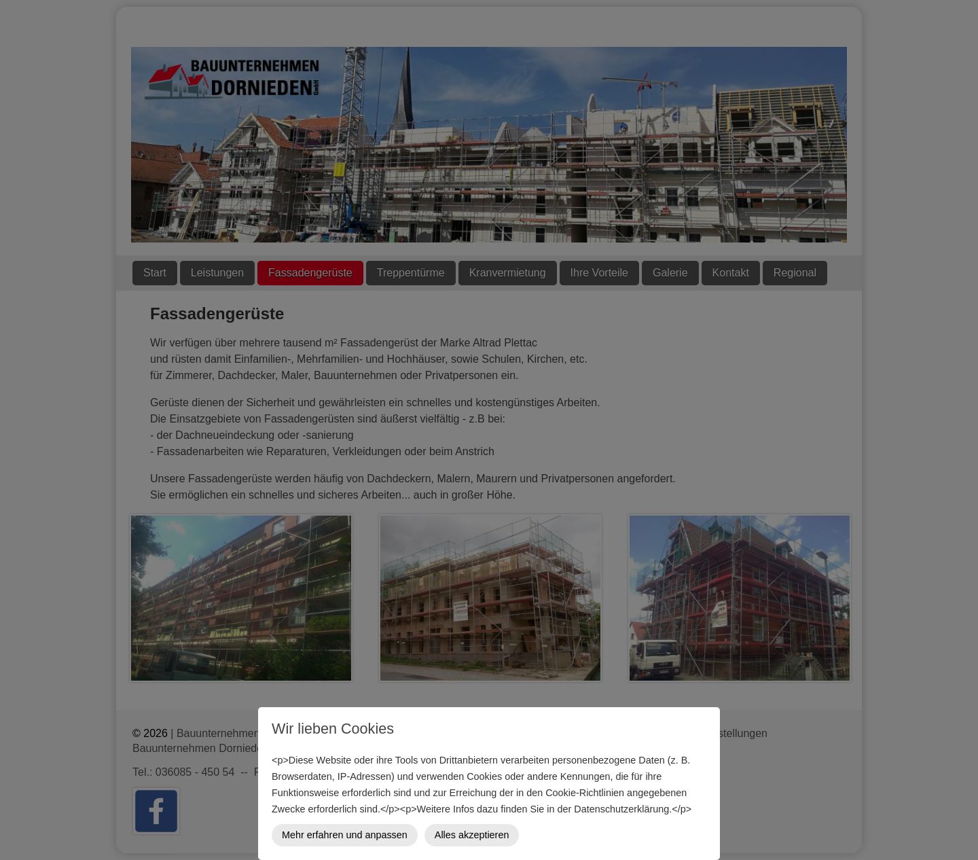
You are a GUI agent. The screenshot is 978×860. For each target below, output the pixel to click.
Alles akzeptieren (472, 834)
